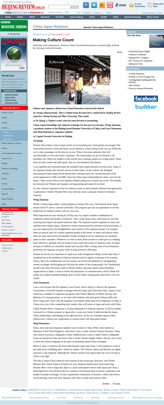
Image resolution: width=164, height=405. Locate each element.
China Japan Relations (102, 27)
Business (5, 128)
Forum (4, 148)
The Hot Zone (8, 76)
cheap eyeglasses (7, 245)
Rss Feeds (61, 398)
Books (4, 179)
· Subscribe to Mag (11, 103)
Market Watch (8, 135)
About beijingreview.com (39, 398)
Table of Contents (11, 94)
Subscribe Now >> (11, 108)
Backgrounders (8, 189)
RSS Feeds (6, 220)
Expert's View (7, 112)
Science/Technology (10, 168)
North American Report (12, 143)
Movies (5, 184)
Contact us (78, 398)
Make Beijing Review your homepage (147, 398)
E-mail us (5, 217)
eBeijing (5, 251)
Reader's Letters (8, 230)
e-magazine (14, 34)
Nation (4, 123)
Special (5, 194)
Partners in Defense (137, 55)
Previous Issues (11, 100)
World (4, 118)
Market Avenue (7, 248)
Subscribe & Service (116, 398)
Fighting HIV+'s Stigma (139, 58)
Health (4, 163)
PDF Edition (6, 223)
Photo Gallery (7, 199)
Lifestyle (5, 173)
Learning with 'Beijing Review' (8, 213)
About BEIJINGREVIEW (11, 398)
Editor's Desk (10, 97)
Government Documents (12, 153)
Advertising (95, 398)
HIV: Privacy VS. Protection (141, 61)
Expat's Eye (7, 158)
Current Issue (10, 91)
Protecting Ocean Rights (139, 51)
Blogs (4, 204)
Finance (6, 132)
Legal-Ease (7, 139)
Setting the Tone (136, 64)
